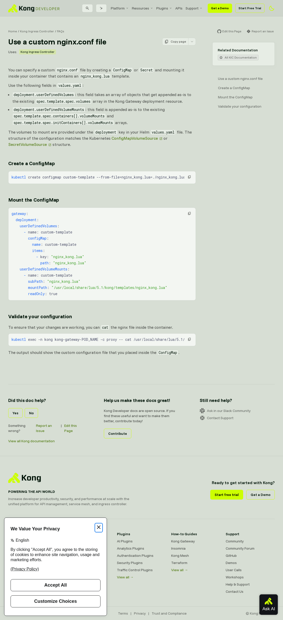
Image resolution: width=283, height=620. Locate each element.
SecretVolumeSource (27, 144)
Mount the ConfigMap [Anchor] (33, 199)
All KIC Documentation (238, 57)
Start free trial (227, 494)
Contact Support (216, 417)
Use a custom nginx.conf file (240, 78)
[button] (189, 177)
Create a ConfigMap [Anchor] (31, 163)
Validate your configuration (239, 106)
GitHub (231, 555)
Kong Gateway (183, 541)
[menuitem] (120, 8)
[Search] (87, 8)
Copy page (175, 42)
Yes (15, 413)
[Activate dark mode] (272, 8)
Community (235, 541)
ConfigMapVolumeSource (135, 138)
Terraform (179, 562)
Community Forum (240, 548)
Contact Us (234, 591)
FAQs (60, 31)
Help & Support (238, 584)
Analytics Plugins (130, 548)
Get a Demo (220, 8)
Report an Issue (44, 428)
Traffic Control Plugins (135, 570)
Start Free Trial (250, 8)
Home (12, 31)
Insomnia (178, 548)
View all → (125, 577)
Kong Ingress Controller (37, 31)
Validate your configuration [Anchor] (40, 316)
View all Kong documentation (31, 441)
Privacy (140, 613)
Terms (123, 613)
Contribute (117, 433)
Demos (231, 562)
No (31, 413)
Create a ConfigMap (234, 88)
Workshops (235, 577)
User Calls (234, 570)
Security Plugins (130, 562)
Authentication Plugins (135, 555)
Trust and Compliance (169, 613)
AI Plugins (125, 541)
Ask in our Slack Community (225, 410)
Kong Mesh (180, 555)
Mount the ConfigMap (235, 97)
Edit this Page (70, 428)
